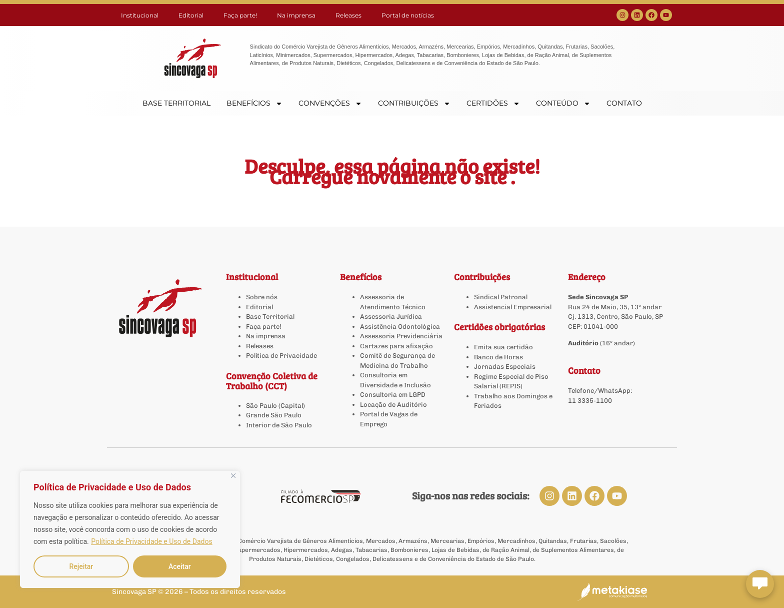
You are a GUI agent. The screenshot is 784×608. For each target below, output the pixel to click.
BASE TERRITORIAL (176, 103)
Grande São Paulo (274, 415)
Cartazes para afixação (396, 346)
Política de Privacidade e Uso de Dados (151, 541)
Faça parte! (240, 15)
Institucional (139, 15)
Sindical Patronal (501, 297)
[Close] (233, 475)
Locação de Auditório (393, 404)
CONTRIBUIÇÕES (414, 103)
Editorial (191, 15)
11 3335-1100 (590, 400)
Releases (349, 15)
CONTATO (624, 103)
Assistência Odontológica (400, 326)
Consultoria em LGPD (393, 394)
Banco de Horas (498, 357)
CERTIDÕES (493, 103)
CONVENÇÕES (330, 103)
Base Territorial (270, 316)
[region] (130, 529)
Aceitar (179, 566)
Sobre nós (262, 297)
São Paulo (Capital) (275, 405)
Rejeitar (81, 566)
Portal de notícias (408, 15)
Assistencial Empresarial (513, 307)
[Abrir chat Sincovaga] (760, 584)
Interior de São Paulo (279, 425)
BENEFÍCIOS (254, 103)
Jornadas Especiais (505, 366)
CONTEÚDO (563, 103)
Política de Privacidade (281, 355)
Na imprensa (296, 15)
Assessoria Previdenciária (401, 336)
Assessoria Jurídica (391, 316)
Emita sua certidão (503, 347)
